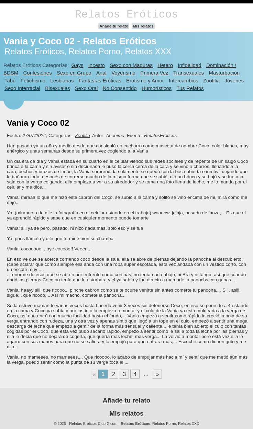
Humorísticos (157, 88)
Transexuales (188, 73)
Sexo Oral (86, 88)
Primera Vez (154, 73)
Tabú (9, 80)
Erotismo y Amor (145, 80)
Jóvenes (234, 80)
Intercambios (183, 80)
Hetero (165, 65)
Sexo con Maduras (131, 65)
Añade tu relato (113, 26)
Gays (77, 65)
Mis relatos (143, 26)
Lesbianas (62, 80)
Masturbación (224, 73)
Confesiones (37, 73)
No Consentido (120, 88)
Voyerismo (123, 73)
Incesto (96, 65)
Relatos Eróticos (126, 15)
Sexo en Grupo (74, 73)
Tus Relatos (190, 88)
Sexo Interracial (22, 88)
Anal (101, 73)
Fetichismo (33, 80)
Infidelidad (189, 65)
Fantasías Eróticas (100, 80)
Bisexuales (57, 88)
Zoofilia (211, 80)
